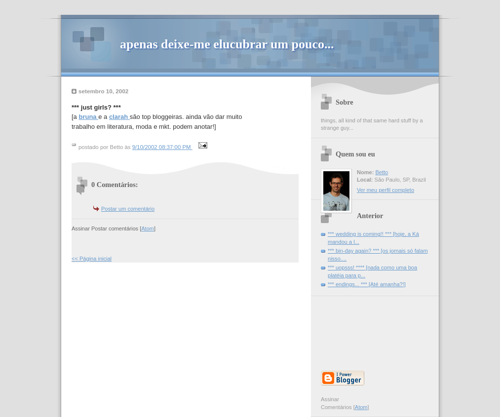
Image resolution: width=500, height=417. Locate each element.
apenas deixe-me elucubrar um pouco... (227, 44)
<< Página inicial (92, 259)
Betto (381, 172)
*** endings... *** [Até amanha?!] (367, 284)
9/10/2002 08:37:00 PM (162, 147)
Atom (147, 228)
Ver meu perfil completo (385, 190)
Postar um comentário (127, 209)
